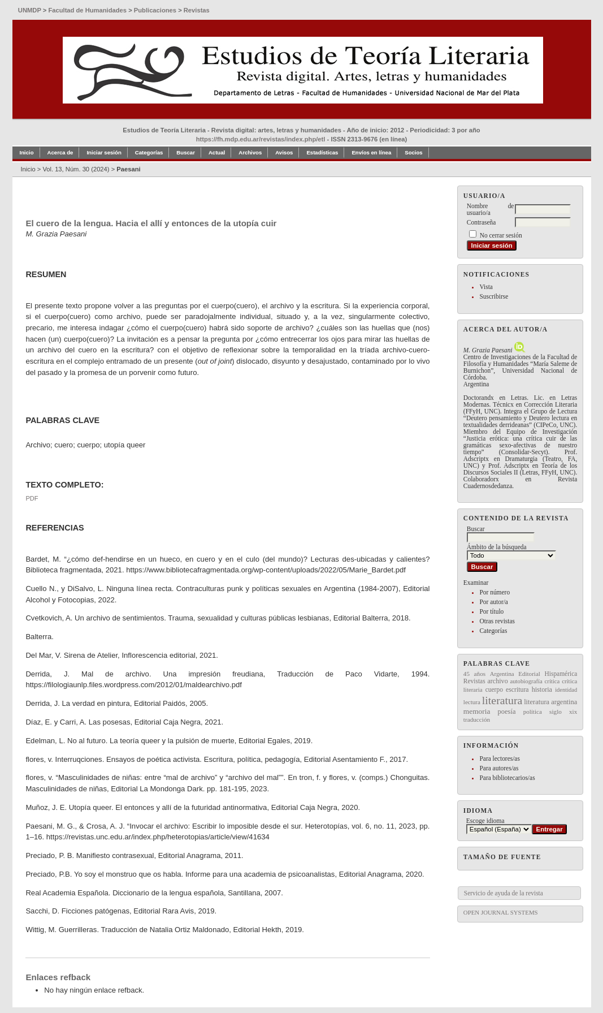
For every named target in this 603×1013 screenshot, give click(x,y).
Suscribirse (493, 296)
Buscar (185, 152)
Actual (217, 152)
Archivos (250, 152)
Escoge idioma (485, 820)
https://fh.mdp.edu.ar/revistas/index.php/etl (261, 139)
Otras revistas (497, 621)
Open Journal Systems (500, 912)
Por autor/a (493, 601)
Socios (413, 152)
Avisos (284, 152)
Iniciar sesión (103, 152)
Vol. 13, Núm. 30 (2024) (75, 169)
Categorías (493, 630)
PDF (31, 498)
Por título (491, 611)
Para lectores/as (499, 758)
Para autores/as (498, 768)
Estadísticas (322, 152)
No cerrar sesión (501, 235)
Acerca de (60, 152)
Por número (494, 592)
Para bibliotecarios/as (507, 777)
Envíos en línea (371, 152)
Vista (485, 286)
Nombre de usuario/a (490, 209)
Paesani (128, 169)
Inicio (27, 152)
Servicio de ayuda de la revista (503, 893)
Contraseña (481, 222)
